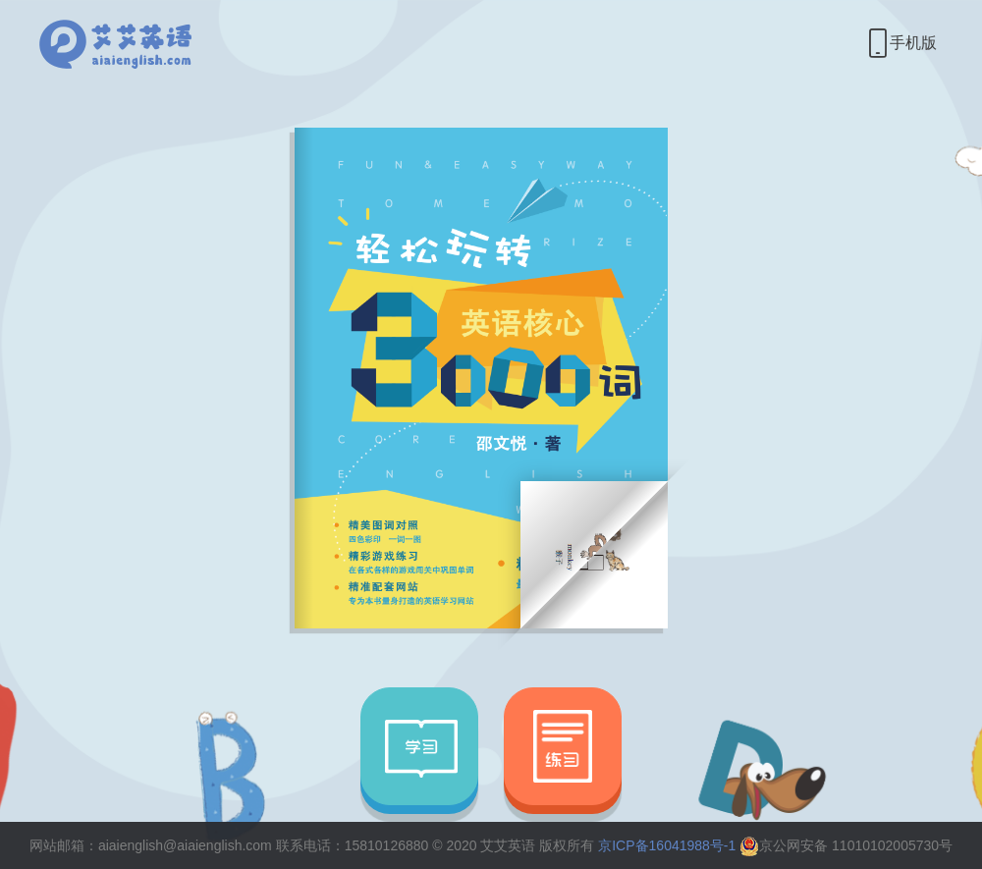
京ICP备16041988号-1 (667, 845)
